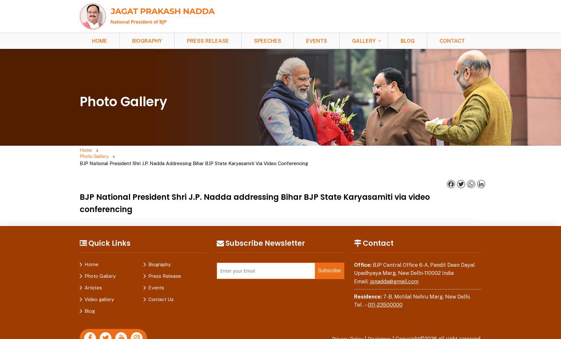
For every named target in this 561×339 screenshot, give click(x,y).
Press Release (208, 41)
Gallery (364, 41)
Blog (408, 41)
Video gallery (99, 286)
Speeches (267, 41)
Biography (147, 41)
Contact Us (161, 286)
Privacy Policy (343, 326)
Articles (93, 275)
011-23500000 (385, 292)
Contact (452, 41)
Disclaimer (378, 326)
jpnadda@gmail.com (394, 269)
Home (99, 41)
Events (316, 41)
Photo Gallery (118, 150)
